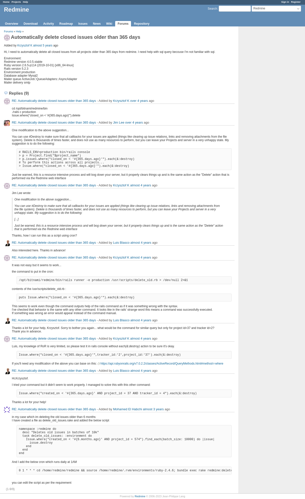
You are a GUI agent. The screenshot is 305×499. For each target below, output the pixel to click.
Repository (142, 23)
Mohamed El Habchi (127, 409)
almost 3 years (153, 409)
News (97, 23)
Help (25, 1)
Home (6, 1)
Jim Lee (118, 122)
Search (212, 8)
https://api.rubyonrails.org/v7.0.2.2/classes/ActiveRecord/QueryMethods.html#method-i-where (162, 363)
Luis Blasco (121, 242)
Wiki (109, 23)
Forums (123, 23)
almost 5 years (42, 45)
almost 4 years (140, 185)
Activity (48, 23)
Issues (82, 23)
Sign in (285, 1)
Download (30, 23)
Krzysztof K (24, 45)
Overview (11, 23)
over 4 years (139, 101)
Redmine (140, 496)
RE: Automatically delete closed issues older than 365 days (54, 101)
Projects (16, 1)
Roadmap (66, 23)
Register (296, 1)
